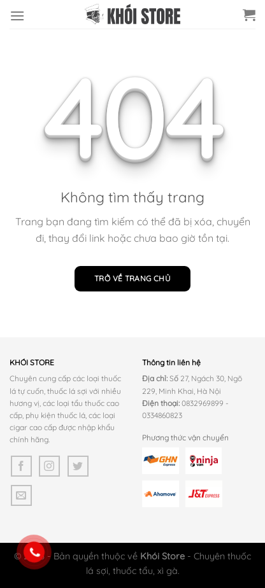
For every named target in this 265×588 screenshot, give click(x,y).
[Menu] (17, 15)
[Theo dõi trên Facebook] (21, 466)
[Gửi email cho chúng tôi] (21, 495)
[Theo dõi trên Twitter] (78, 466)
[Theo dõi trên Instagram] (49, 466)
